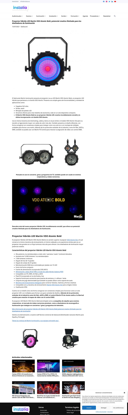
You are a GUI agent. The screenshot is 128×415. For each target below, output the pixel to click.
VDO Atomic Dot (72, 240)
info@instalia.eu (25, 1)
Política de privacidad (101, 412)
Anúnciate (43, 410)
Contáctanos (44, 412)
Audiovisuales (16, 16)
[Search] (115, 16)
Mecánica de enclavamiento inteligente (29, 283)
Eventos (28, 16)
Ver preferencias (118, 408)
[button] (124, 393)
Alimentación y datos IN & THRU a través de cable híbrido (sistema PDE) (39, 272)
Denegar (103, 408)
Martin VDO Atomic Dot (55, 285)
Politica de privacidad (74, 410)
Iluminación (40, 16)
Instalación (52, 16)
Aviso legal (110, 412)
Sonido (63, 16)
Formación (74, 16)
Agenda (85, 16)
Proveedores (94, 16)
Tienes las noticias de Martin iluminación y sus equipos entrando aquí (35, 321)
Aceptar (89, 408)
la (27, 285)
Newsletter (15, 1)
